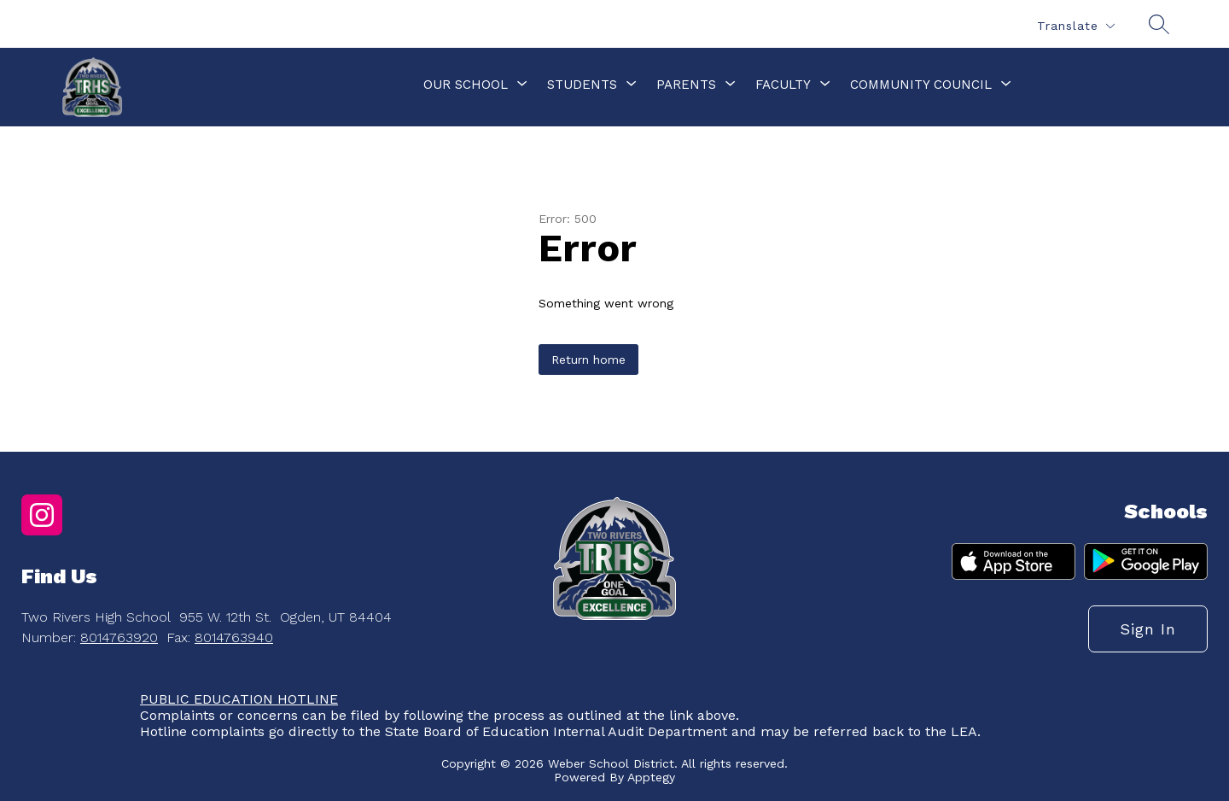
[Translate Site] (1075, 26)
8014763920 (119, 637)
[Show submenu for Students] (582, 84)
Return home (588, 359)
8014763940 (234, 637)
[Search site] (1159, 24)
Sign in (1148, 629)
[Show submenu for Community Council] (921, 84)
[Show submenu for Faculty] (783, 84)
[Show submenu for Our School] (465, 84)
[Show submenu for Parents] (686, 84)
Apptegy (651, 777)
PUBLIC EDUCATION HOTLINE (239, 699)
